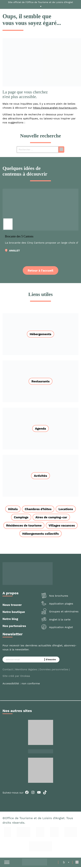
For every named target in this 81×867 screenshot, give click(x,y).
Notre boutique (14, 612)
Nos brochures (58, 595)
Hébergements (40, 334)
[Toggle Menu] (7, 862)
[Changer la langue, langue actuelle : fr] (66, 862)
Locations (65, 509)
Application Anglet (61, 627)
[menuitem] (66, 862)
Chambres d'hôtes (38, 509)
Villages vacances (62, 525)
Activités (40, 475)
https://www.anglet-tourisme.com (55, 107)
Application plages (61, 603)
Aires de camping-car (51, 517)
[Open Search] (76, 862)
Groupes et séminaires (63, 611)
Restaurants (40, 381)
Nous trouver (12, 605)
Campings (21, 517)
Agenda (40, 428)
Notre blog (10, 619)
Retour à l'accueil (40, 270)
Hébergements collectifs (40, 533)
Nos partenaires (14, 626)
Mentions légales (26, 669)
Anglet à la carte (59, 619)
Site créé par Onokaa (16, 675)
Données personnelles (53, 669)
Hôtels (13, 509)
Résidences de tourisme (24, 525)
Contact (8, 669)
